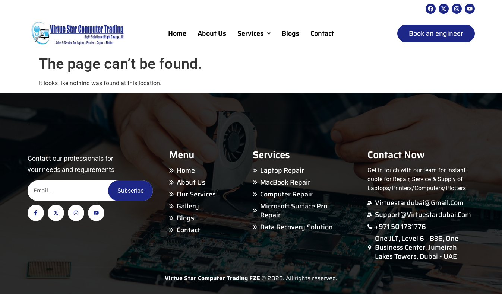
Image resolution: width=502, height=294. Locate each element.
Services (254, 33)
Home (177, 33)
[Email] (68, 190)
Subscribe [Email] (130, 190)
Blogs (290, 33)
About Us (212, 33)
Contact (322, 33)
